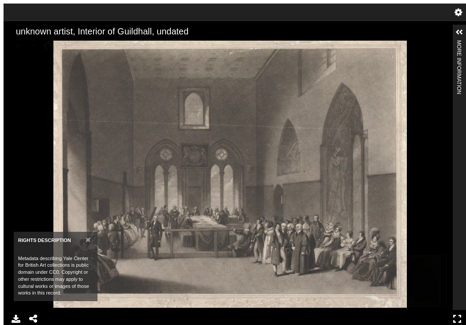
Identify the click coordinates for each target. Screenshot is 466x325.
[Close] (88, 240)
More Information (459, 44)
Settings (458, 12)
